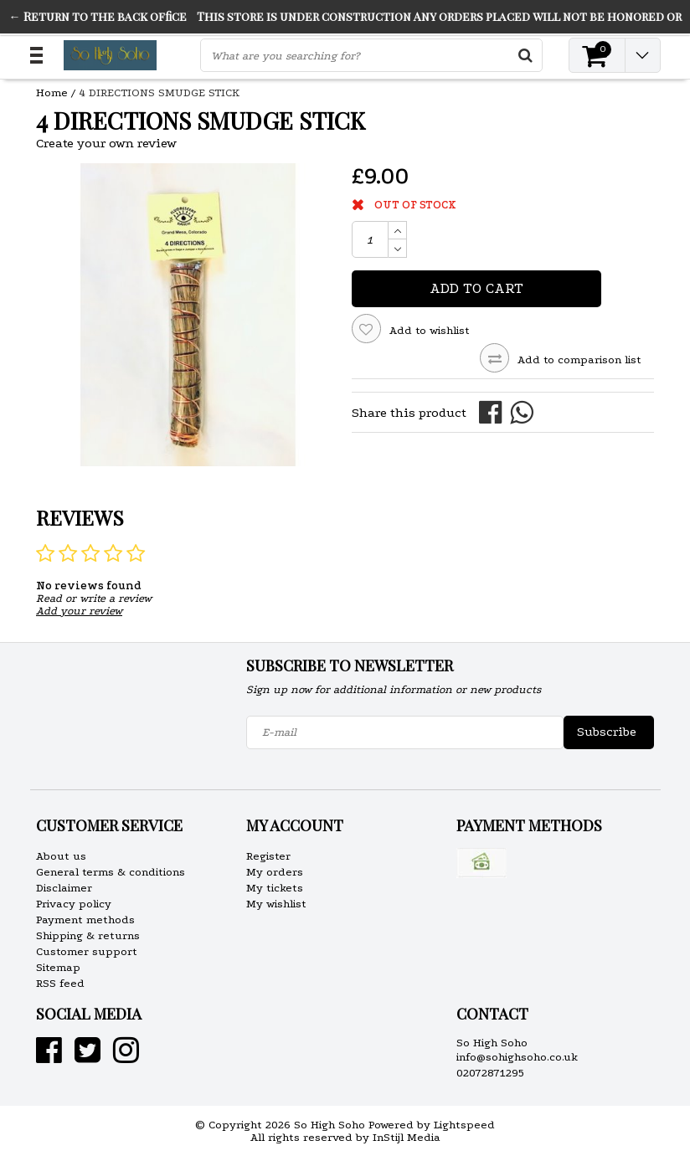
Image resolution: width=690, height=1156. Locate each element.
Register (268, 856)
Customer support (86, 951)
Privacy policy (73, 903)
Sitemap (58, 967)
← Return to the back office (98, 16)
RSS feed (60, 983)
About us (61, 856)
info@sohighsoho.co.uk (517, 1057)
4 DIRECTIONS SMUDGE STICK (159, 92)
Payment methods (85, 919)
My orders (274, 872)
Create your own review (106, 143)
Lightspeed (464, 1124)
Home (52, 92)
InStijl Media (406, 1137)
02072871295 (490, 1072)
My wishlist (276, 903)
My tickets (274, 887)
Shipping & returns (88, 935)
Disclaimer (64, 887)
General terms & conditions (110, 872)
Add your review (79, 610)
